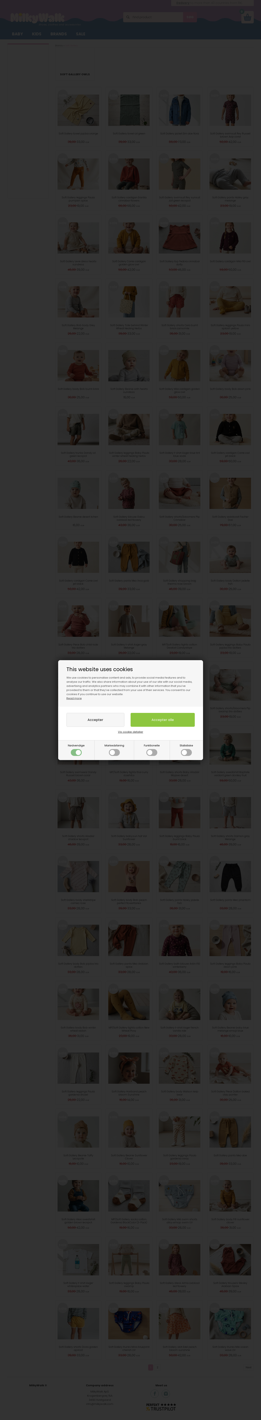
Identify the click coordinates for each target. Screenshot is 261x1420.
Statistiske (186, 750)
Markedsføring (114, 750)
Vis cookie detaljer (130, 732)
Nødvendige (76, 750)
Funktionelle (152, 750)
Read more (74, 698)
